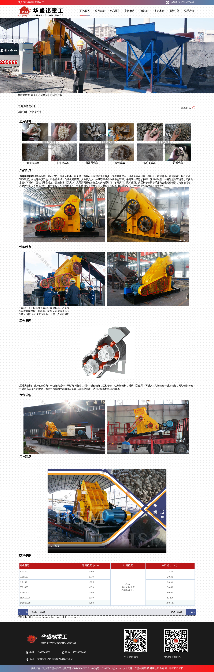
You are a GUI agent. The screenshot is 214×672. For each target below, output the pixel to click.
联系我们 (189, 10)
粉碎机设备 (56, 95)
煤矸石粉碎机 (38, 612)
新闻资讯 (129, 10)
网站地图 (154, 668)
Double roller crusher (51, 617)
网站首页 (85, 10)
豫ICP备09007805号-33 (81, 668)
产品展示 (114, 10)
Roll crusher (35, 617)
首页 (33, 95)
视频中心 (174, 10)
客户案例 (159, 10)
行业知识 (144, 10)
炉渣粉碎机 (177, 612)
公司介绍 (100, 10)
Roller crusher (69, 617)
